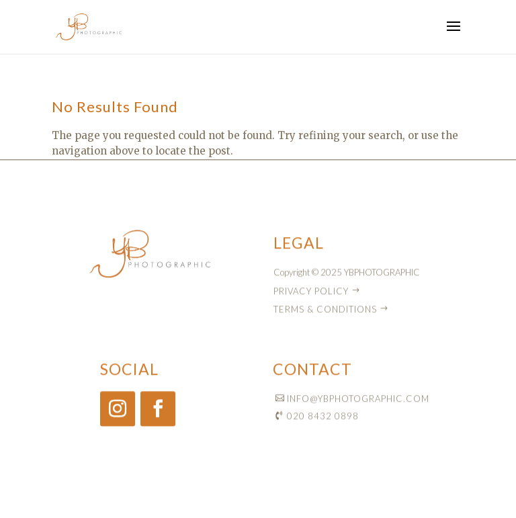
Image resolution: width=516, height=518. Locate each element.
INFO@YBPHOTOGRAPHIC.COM (358, 401)
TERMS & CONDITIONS (325, 311)
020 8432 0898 (323, 419)
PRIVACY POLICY (311, 293)
